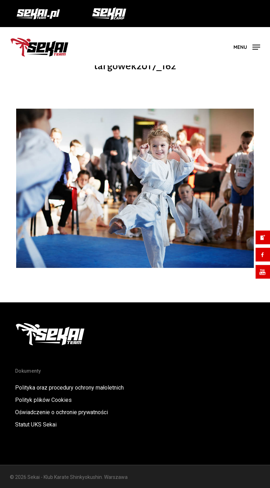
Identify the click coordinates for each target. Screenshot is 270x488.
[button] (246, 46)
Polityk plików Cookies (43, 400)
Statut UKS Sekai (36, 424)
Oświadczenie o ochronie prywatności (61, 412)
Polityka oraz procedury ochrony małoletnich (69, 387)
